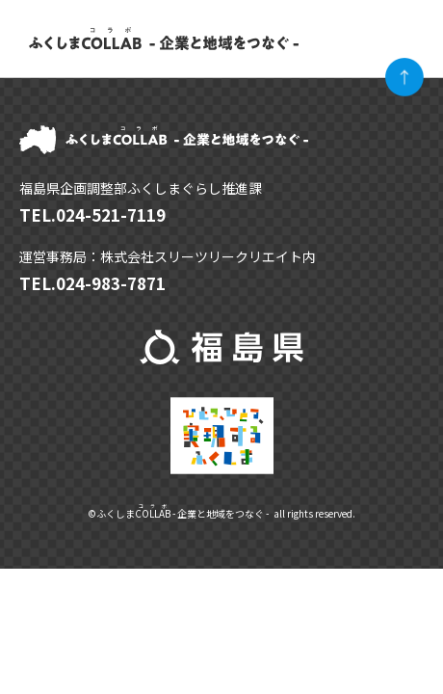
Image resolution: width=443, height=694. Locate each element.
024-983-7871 (111, 283)
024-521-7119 (111, 214)
